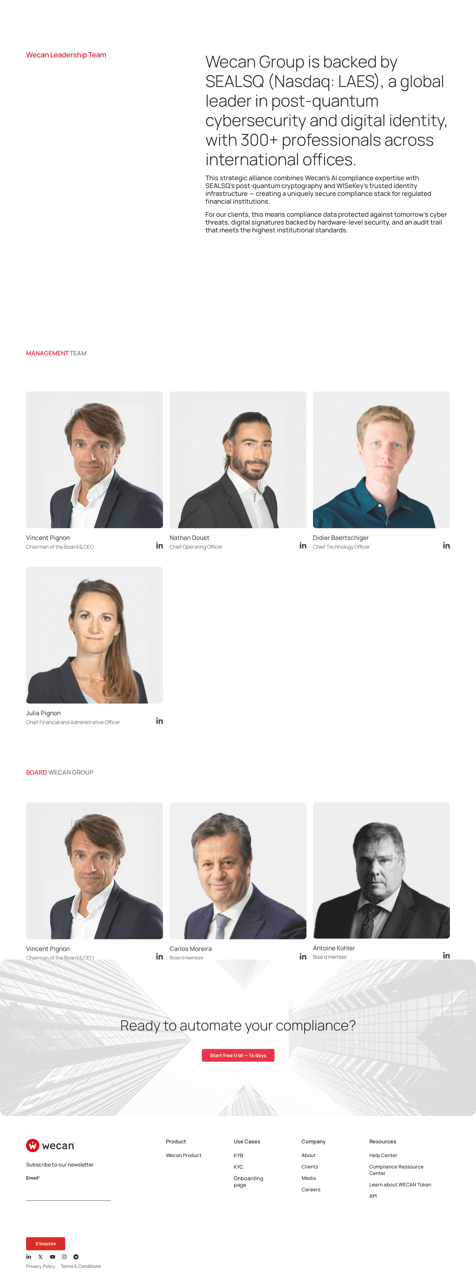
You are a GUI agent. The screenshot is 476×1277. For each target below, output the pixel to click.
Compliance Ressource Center (397, 1170)
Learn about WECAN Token (402, 1185)
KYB (238, 1155)
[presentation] (68, 1219)
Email (32, 1178)
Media (309, 1178)
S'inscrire (45, 1243)
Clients (310, 1167)
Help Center (384, 1155)
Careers (311, 1189)
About (309, 1155)
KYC (239, 1167)
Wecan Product (185, 1155)
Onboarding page (239, 1181)
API (373, 1196)
